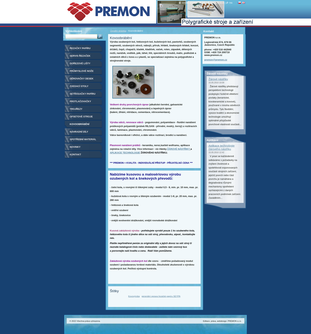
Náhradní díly (79, 131)
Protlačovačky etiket (80, 102)
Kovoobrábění (79, 124)
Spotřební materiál (83, 139)
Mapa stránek (217, 2)
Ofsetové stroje (81, 116)
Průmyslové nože (82, 71)
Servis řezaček (80, 55)
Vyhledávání (74, 31)
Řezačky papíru (80, 48)
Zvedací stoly (79, 86)
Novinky (75, 147)
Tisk (203, 2)
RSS (230, 2)
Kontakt (75, 154)
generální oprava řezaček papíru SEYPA (161, 296)
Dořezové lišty (80, 63)
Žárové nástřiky (218, 79)
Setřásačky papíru (83, 93)
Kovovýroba (134, 296)
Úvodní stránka (118, 30)
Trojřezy (76, 109)
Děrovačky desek (81, 78)
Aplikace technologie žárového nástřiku (222, 147)
